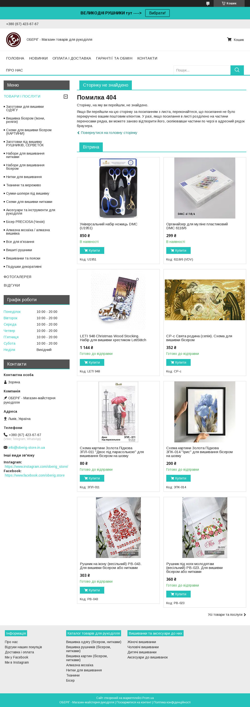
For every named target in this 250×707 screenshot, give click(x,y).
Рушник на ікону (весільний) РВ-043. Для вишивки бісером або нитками (110, 566)
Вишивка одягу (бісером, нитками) (93, 642)
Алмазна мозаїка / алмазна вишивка (28, 231)
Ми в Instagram (17, 662)
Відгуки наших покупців (23, 647)
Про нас (11, 642)
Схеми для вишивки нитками (29, 202)
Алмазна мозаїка (79, 665)
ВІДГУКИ (12, 285)
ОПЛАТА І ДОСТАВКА (71, 58)
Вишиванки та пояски (23, 258)
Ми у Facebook (16, 657)
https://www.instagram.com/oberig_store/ (36, 466)
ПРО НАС (14, 70)
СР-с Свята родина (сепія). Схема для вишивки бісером (199, 338)
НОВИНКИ (38, 58)
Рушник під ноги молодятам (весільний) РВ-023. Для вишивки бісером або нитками (194, 568)
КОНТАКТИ (147, 58)
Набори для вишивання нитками (25, 155)
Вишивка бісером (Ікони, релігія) (25, 120)
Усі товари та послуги (225, 615)
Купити (94, 250)
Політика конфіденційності (172, 702)
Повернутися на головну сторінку (109, 132)
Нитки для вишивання (24, 177)
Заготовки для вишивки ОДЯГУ (25, 108)
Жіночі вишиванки (141, 642)
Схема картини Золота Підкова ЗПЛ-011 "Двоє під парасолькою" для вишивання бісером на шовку (112, 452)
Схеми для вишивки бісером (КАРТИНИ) (29, 131)
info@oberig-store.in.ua (27, 447)
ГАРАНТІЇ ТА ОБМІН (114, 58)
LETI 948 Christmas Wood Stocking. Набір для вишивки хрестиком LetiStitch (113, 338)
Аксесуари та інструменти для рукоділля (30, 211)
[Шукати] (237, 70)
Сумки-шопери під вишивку (27, 193)
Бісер (70, 680)
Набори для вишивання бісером (25, 166)
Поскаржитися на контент (133, 702)
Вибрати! (157, 13)
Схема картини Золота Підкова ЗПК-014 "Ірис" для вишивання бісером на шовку (199, 452)
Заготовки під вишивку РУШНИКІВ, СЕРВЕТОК (25, 143)
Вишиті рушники (19, 250)
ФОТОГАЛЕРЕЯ (17, 277)
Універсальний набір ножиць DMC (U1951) (108, 226)
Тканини (73, 675)
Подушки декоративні (24, 267)
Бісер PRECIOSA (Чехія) (25, 222)
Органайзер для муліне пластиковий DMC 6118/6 (197, 226)
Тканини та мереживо (23, 185)
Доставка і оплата (19, 652)
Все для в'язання (20, 242)
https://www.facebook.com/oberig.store (35, 475)
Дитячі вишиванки (141, 652)
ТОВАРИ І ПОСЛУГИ (22, 96)
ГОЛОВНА (15, 58)
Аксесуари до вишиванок (147, 657)
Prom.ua (148, 698)
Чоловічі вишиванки (143, 647)
